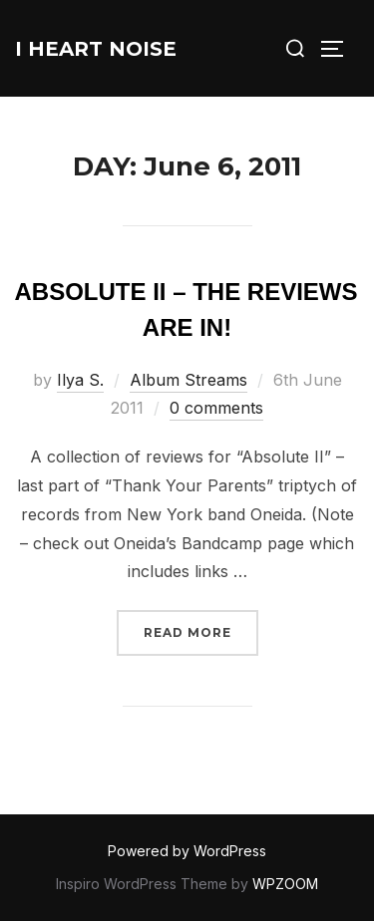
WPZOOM (285, 883)
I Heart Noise (96, 49)
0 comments (216, 408)
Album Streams (188, 380)
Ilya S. (80, 380)
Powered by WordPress (187, 850)
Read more (201, 630)
